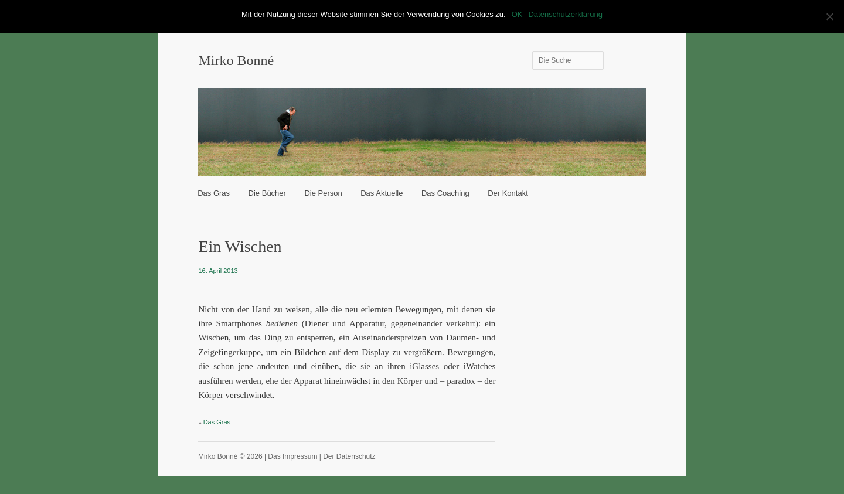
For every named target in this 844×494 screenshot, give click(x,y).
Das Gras (214, 193)
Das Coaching (445, 193)
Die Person (323, 193)
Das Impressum (292, 456)
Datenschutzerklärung (565, 14)
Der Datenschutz (349, 456)
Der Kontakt (508, 193)
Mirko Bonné (236, 60)
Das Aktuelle (381, 193)
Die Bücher (267, 193)
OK (517, 14)
